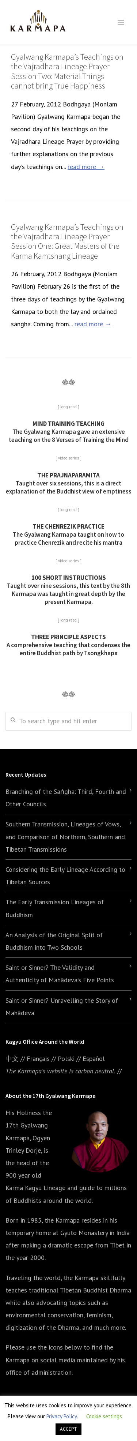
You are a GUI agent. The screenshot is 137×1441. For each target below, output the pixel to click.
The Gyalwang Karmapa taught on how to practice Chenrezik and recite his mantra (68, 534)
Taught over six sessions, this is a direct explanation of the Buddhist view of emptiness (69, 483)
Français (38, 1058)
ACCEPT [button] (68, 1429)
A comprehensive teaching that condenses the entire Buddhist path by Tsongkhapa (68, 645)
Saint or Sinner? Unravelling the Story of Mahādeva (61, 1006)
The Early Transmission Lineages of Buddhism (54, 908)
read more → (86, 166)
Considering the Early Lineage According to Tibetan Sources (65, 875)
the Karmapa (62, 1220)
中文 (12, 1058)
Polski (66, 1058)
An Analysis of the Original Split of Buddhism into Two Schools (54, 941)
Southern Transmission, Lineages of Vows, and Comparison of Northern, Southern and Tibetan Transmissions (65, 836)
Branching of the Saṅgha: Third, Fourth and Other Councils (65, 797)
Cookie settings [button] (104, 1416)
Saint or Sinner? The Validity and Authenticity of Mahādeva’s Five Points (59, 973)
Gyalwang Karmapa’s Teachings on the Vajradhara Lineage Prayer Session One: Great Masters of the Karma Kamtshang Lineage (67, 241)
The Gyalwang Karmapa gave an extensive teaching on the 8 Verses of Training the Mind (69, 432)
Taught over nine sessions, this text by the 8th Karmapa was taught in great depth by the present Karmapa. (68, 590)
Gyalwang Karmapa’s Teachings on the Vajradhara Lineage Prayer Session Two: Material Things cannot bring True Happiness (67, 71)
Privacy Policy (61, 1416)
